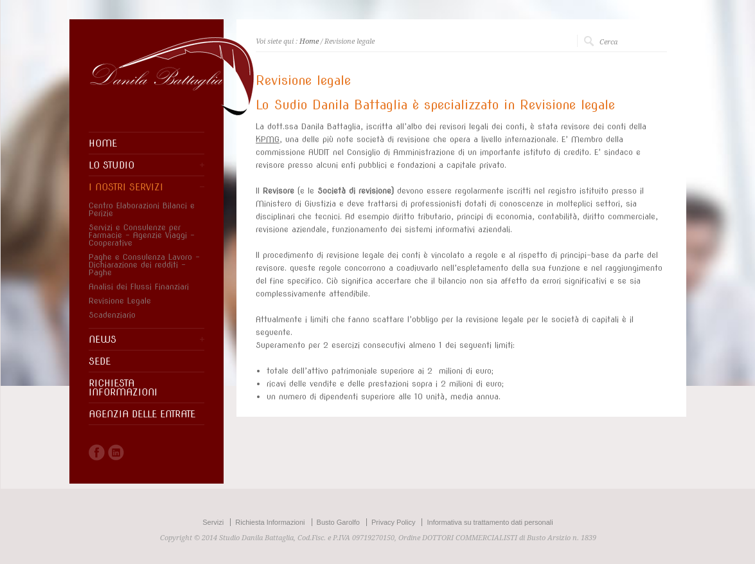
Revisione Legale (120, 301)
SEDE (100, 361)
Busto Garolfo (338, 522)
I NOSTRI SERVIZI (126, 187)
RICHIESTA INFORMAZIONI (123, 388)
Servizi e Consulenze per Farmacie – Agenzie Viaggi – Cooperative (142, 235)
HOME (103, 143)
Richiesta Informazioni (270, 522)
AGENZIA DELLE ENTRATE (142, 414)
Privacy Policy (393, 522)
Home (309, 41)
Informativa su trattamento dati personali (490, 522)
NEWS (102, 339)
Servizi (213, 522)
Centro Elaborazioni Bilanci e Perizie (142, 209)
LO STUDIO (111, 165)
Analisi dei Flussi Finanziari (139, 287)
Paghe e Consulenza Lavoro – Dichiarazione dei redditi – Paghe (144, 265)
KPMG (268, 139)
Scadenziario (112, 315)
